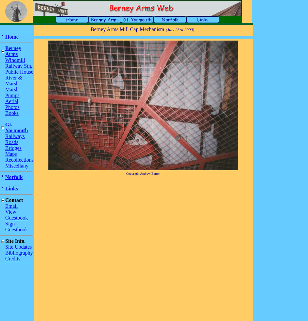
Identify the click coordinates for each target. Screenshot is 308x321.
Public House (19, 72)
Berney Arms (13, 51)
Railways (15, 136)
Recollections (19, 160)
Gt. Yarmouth (16, 127)
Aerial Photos (12, 104)
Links (11, 188)
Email (11, 206)
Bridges (13, 148)
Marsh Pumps (12, 92)
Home (12, 37)
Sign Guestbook (16, 226)
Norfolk (14, 177)
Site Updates (18, 247)
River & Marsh (13, 80)
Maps (11, 154)
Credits (12, 258)
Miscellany (16, 166)
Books (12, 113)
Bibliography (19, 253)
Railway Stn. (18, 66)
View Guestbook (16, 215)
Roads (11, 142)
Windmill (15, 60)
